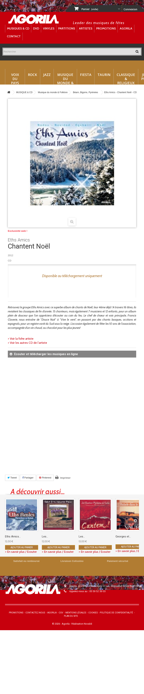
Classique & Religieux (126, 78)
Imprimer (65, 477)
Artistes (85, 28)
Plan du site (71, 616)
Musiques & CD (18, 28)
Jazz (47, 74)
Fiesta (85, 74)
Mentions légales (75, 612)
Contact (14, 36)
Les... (45, 536)
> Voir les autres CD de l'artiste (27, 342)
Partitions (66, 28)
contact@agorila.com (89, 596)
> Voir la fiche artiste (20, 338)
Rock (32, 74)
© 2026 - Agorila (61, 623)
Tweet (12, 477)
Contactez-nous (35, 612)
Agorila (126, 28)
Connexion (130, 9)
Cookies (93, 612)
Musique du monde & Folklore (65, 78)
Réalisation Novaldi (81, 623)
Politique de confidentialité (116, 612)
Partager (27, 477)
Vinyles (48, 28)
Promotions (106, 28)
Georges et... (123, 536)
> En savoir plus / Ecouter (21, 551)
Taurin (104, 74)
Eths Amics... (13, 536)
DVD (36, 28)
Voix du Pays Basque (15, 78)
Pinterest (45, 477)
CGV (61, 612)
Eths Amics (19, 240)
